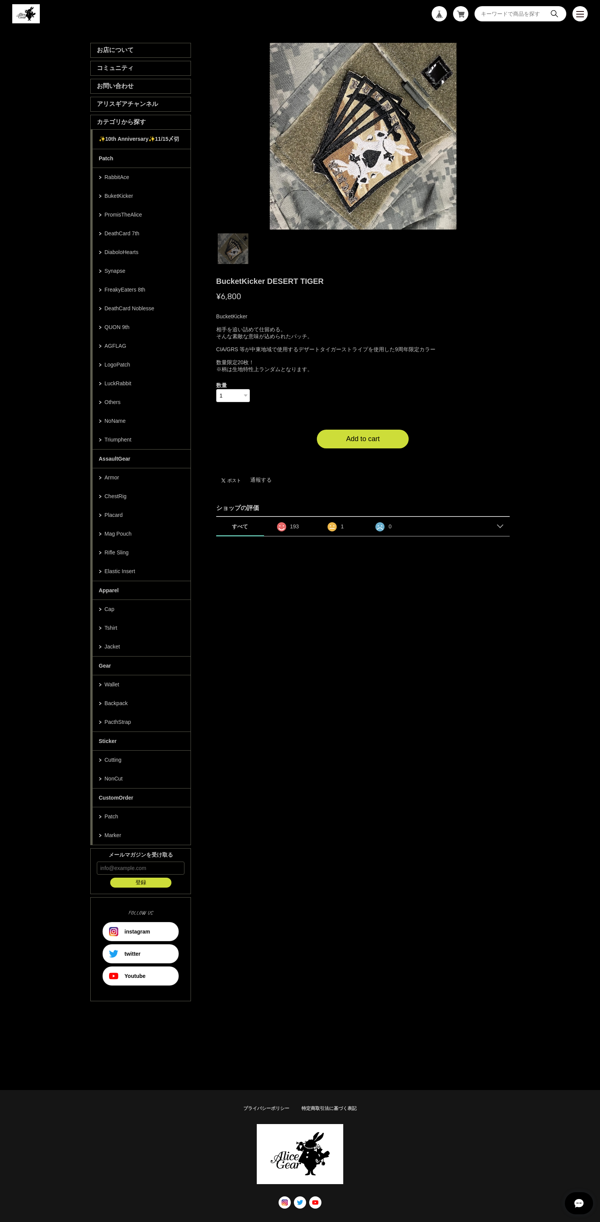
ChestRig (115, 496)
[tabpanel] (363, 136)
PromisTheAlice (123, 215)
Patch (106, 158)
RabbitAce (116, 177)
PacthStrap (117, 722)
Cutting (112, 760)
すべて (240, 526)
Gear (105, 666)
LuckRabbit (117, 383)
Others (112, 402)
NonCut (113, 779)
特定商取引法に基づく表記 (329, 1108)
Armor (111, 477)
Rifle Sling (116, 552)
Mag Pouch (118, 534)
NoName (115, 421)
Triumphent (117, 440)
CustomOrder (116, 798)
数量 (221, 385)
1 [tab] (233, 248)
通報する (261, 480)
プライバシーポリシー (266, 1108)
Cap (109, 609)
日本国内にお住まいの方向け (363, 458)
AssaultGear (114, 459)
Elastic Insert (119, 571)
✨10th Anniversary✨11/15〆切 (139, 139)
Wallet (111, 684)
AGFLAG (115, 346)
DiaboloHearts (121, 252)
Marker (112, 835)
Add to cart (363, 439)
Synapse (114, 271)
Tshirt (110, 628)
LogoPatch (117, 365)
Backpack (116, 703)
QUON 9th (116, 327)
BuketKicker (118, 196)
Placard (113, 515)
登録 (140, 882)
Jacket (112, 647)
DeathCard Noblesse (129, 308)
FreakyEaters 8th (124, 290)
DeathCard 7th (121, 233)
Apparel (109, 590)
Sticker (108, 741)
